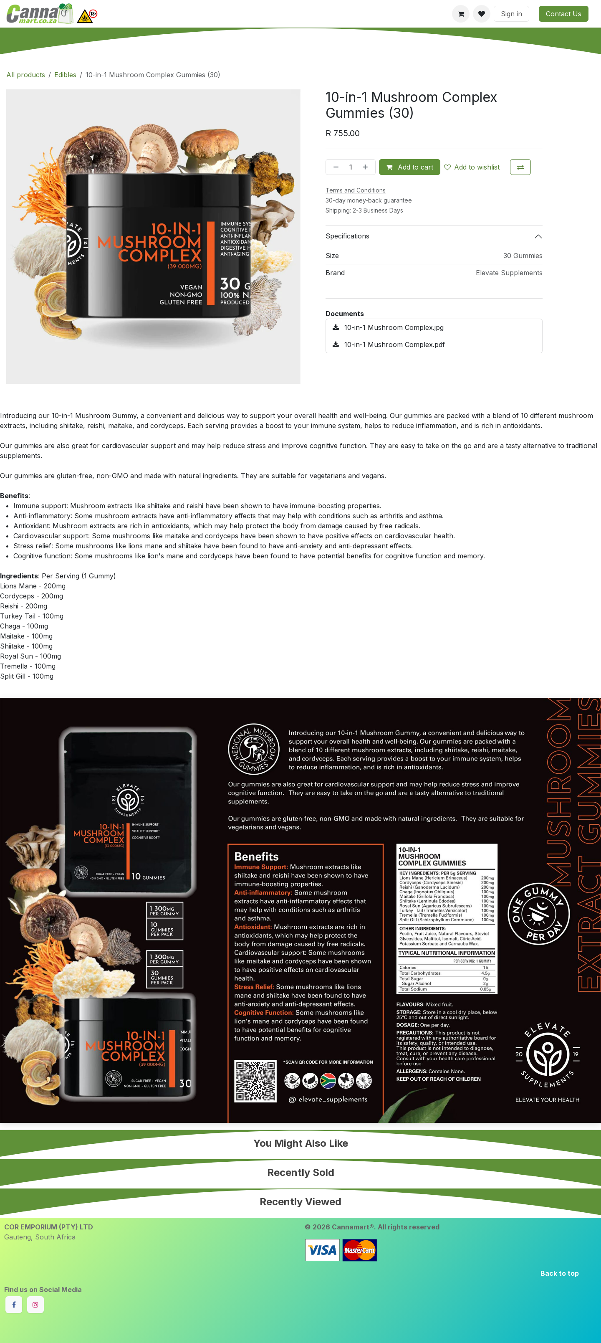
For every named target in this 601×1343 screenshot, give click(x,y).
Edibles (65, 75)
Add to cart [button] (409, 167)
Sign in (511, 14)
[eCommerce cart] (461, 14)
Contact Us (563, 14)
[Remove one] (334, 167)
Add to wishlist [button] (472, 167)
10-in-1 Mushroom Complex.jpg (388, 327)
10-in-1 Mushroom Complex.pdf (389, 344)
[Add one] (367, 167)
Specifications (347, 236)
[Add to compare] (520, 167)
